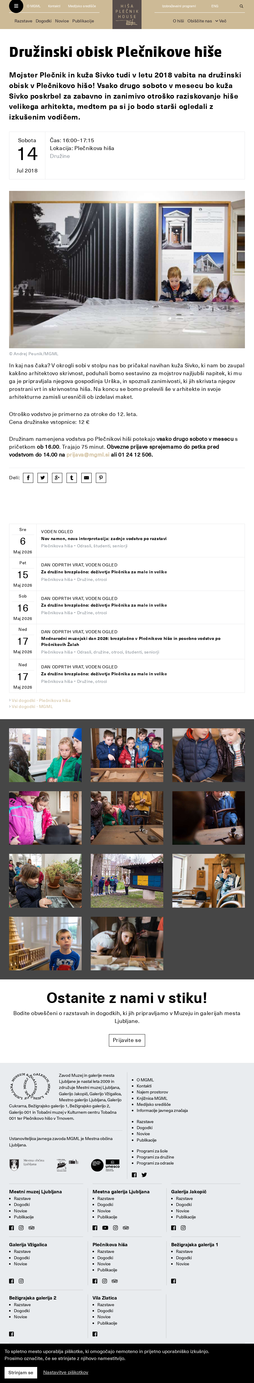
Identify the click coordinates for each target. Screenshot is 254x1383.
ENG (214, 6)
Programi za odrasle (155, 1163)
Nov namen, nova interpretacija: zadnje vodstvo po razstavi (104, 539)
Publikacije (83, 21)
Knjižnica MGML (152, 1098)
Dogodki (44, 21)
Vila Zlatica (105, 1298)
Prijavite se (127, 1040)
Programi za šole (152, 1151)
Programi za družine (155, 1157)
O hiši (178, 21)
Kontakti (54, 6)
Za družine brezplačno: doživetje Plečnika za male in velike (104, 572)
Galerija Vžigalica (28, 1245)
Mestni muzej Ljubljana (35, 1192)
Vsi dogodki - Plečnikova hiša (41, 700)
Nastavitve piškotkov (65, 1372)
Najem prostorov (152, 1092)
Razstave (23, 21)
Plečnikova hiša (110, 1245)
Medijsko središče (82, 6)
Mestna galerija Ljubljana (121, 1192)
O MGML (34, 6)
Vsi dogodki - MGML (32, 706)
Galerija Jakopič (189, 1192)
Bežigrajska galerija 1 (195, 1245)
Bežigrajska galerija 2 (33, 1298)
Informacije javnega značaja (162, 1110)
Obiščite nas (199, 21)
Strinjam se (20, 1373)
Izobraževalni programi (179, 6)
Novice (62, 21)
